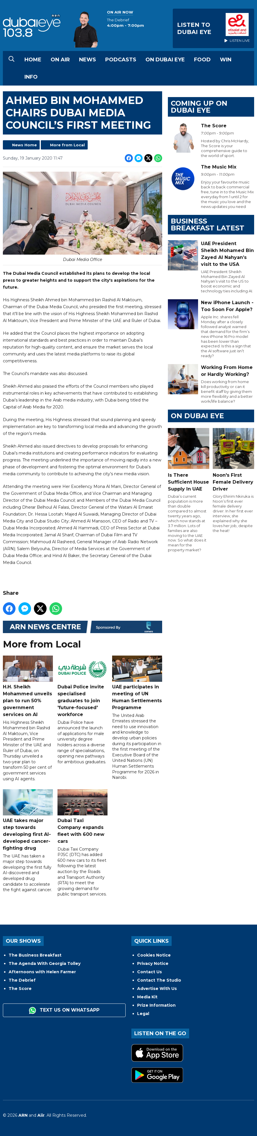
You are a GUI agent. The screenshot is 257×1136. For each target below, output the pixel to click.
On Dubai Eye (165, 59)
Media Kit (147, 996)
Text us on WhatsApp (64, 1010)
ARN (23, 1115)
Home (32, 59)
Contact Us (149, 971)
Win (225, 59)
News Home (24, 145)
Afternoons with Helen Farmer (42, 971)
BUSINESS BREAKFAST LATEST (207, 224)
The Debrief (22, 980)
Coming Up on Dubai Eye (199, 106)
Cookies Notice (154, 955)
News (87, 59)
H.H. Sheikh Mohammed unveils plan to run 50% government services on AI (28, 686)
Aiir (41, 1115)
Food (202, 59)
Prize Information (156, 1005)
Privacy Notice (152, 963)
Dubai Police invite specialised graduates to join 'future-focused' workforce (82, 686)
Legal (143, 1013)
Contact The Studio (159, 980)
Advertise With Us (157, 988)
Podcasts (120, 59)
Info (31, 77)
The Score (20, 988)
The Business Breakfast (35, 955)
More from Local (67, 145)
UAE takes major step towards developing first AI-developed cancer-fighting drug (28, 820)
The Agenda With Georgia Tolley (44, 963)
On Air (60, 59)
